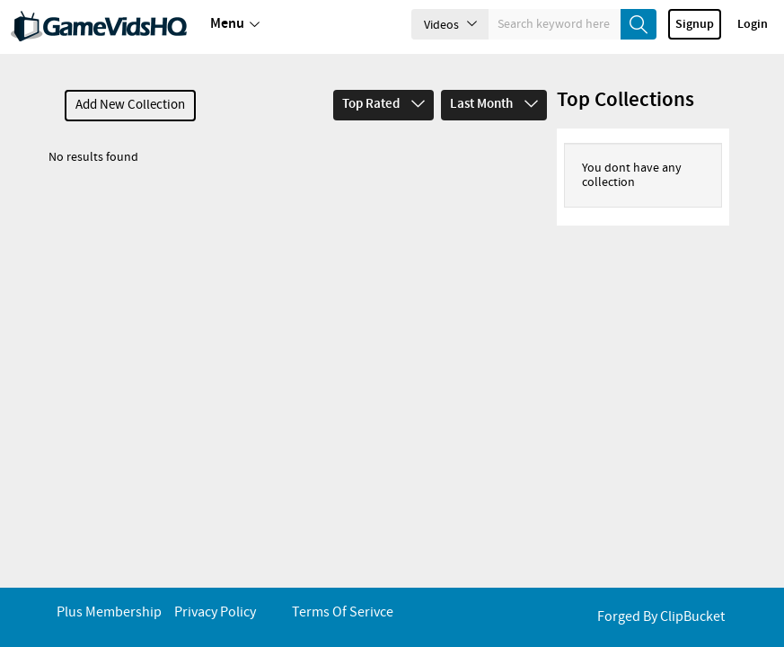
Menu (235, 24)
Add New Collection (130, 105)
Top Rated (383, 104)
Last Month (494, 104)
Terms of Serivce (342, 612)
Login (752, 24)
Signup (694, 24)
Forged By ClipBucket (661, 616)
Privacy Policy (215, 612)
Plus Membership (109, 612)
